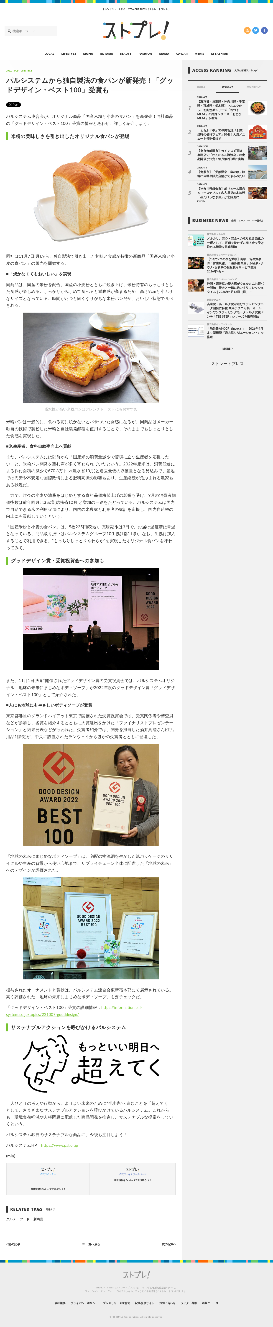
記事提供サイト (146, 1303)
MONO (88, 54)
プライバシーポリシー (76, 1303)
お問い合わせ (172, 1303)
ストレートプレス (227, 359)
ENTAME (106, 54)
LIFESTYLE (68, 54)
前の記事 (13, 1244)
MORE (227, 344)
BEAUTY (126, 54)
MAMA (164, 54)
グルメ (11, 1219)
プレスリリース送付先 (113, 1303)
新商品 (38, 1219)
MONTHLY (254, 87)
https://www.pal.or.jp (61, 1145)
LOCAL (49, 54)
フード (24, 1219)
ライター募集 (197, 1303)
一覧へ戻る (91, 1244)
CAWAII (182, 54)
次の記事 (168, 1244)
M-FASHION (220, 54)
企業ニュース (222, 1303)
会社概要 (47, 1303)
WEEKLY (227, 87)
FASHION (145, 54)
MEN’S (199, 54)
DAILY (201, 87)
